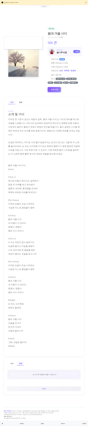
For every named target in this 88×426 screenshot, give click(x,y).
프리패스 (22, 423)
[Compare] (69, 89)
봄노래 (66, 82)
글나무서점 (62, 52)
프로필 (77, 51)
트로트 (73, 71)
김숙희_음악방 (71, 79)
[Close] (86, 2)
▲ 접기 (44, 6)
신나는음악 (58, 82)
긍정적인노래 (60, 79)
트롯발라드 (73, 82)
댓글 (20, 102)
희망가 (50, 82)
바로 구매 (54, 89)
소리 (61, 71)
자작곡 (66, 71)
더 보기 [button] (44, 388)
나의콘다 (84, 423)
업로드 (42, 423)
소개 (11, 102)
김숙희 (62, 59)
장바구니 (63, 423)
